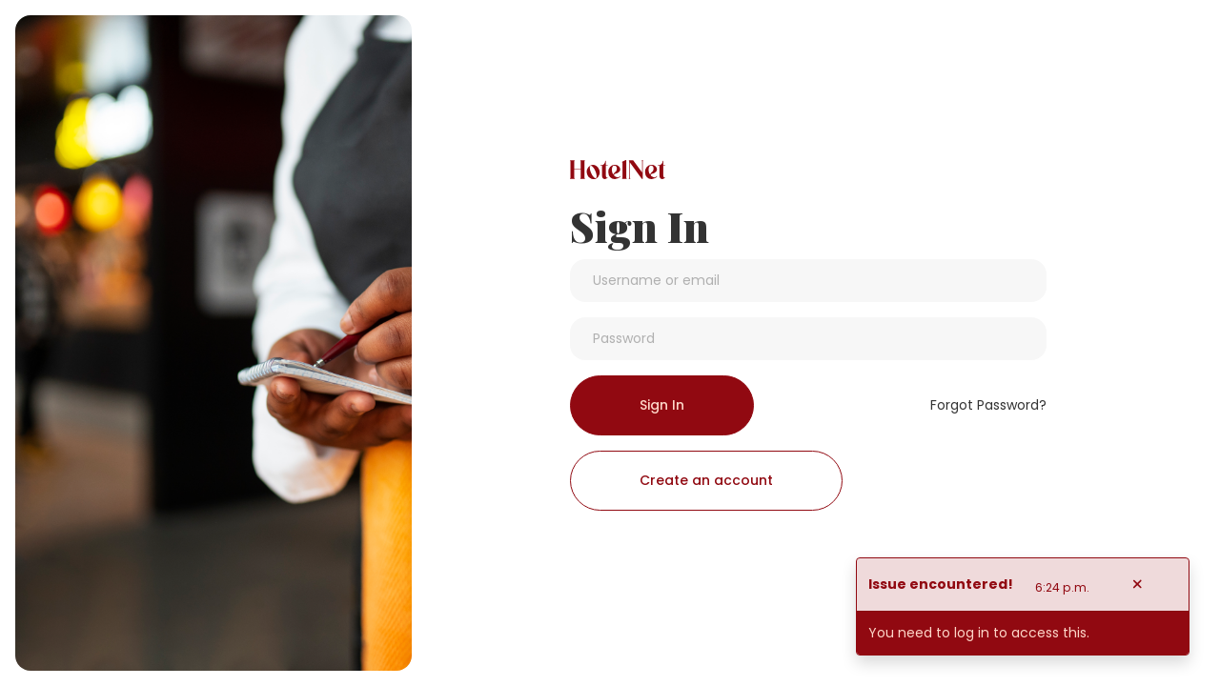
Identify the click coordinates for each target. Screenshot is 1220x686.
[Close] (1137, 584)
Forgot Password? (988, 404)
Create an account (706, 480)
